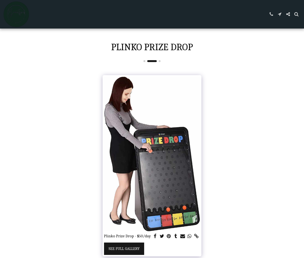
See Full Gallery (124, 248)
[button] (271, 14)
